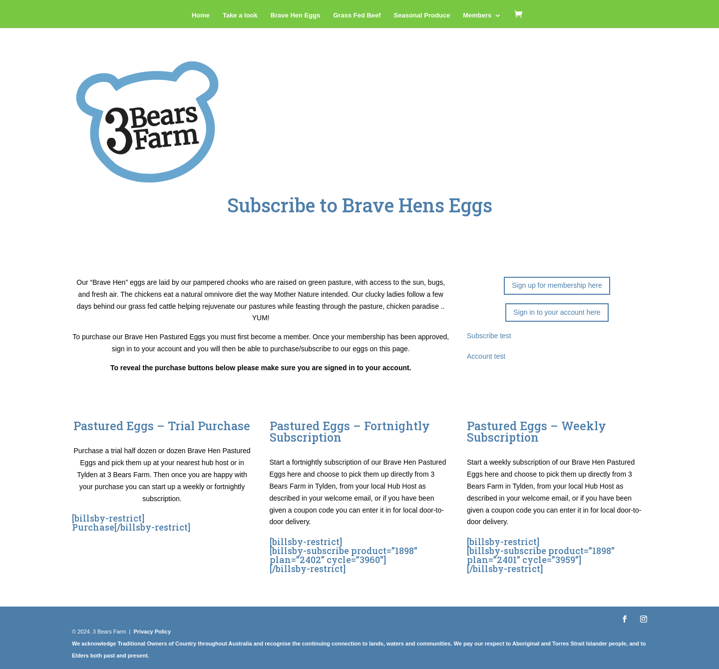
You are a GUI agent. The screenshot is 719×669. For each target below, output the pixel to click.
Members (477, 15)
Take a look (240, 15)
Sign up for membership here (557, 285)
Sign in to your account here (556, 312)
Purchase (93, 527)
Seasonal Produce (422, 15)
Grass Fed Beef (356, 15)
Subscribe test (489, 336)
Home (201, 15)
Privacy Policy (152, 632)
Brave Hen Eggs (296, 15)
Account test (486, 356)
